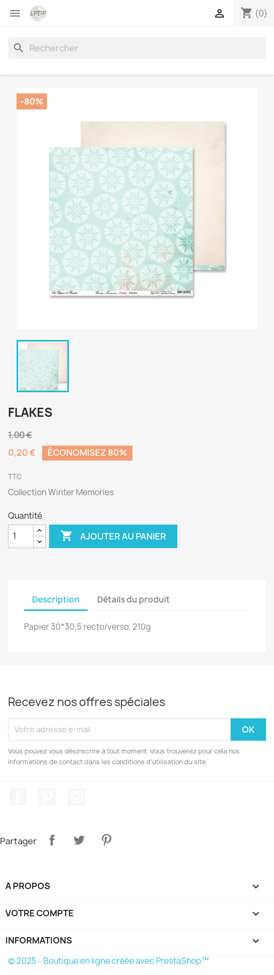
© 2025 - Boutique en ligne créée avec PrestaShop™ (108, 960)
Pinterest (47, 796)
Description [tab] (56, 599)
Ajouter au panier (113, 536)
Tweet (79, 840)
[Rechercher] (137, 48)
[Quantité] (21, 536)
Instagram (76, 796)
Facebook (17, 796)
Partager (51, 840)
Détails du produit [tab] (133, 599)
